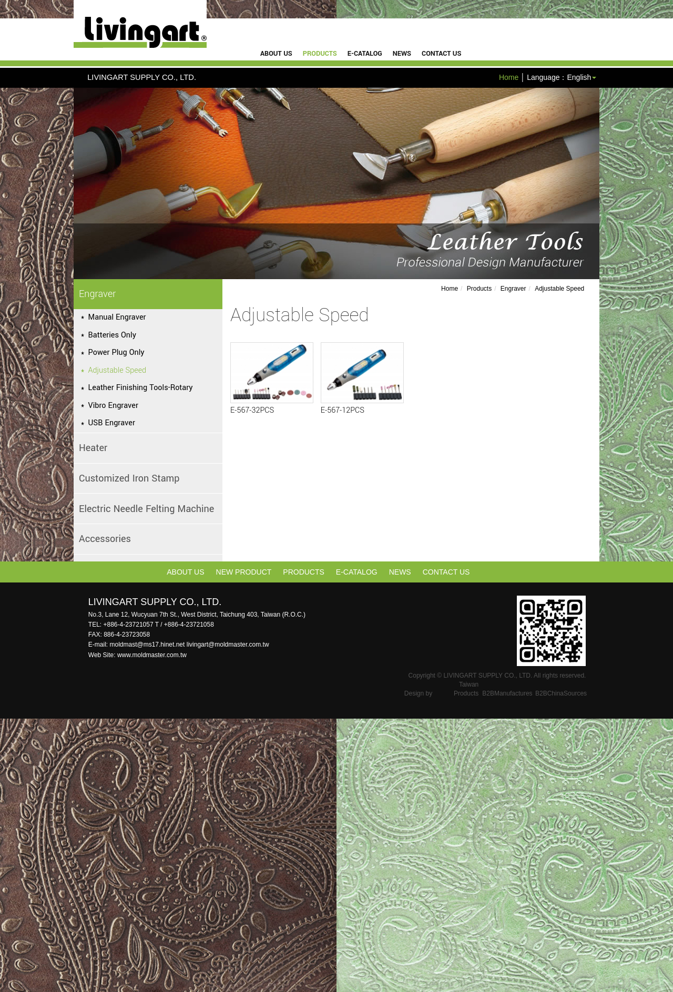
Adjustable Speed (117, 370)
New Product (244, 572)
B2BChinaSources (561, 693)
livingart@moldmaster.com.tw (228, 644)
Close (9, 724)
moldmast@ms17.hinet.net (147, 644)
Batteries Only (112, 335)
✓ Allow (13, 745)
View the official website (85, 818)
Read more (22, 818)
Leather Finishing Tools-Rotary (140, 387)
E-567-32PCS (252, 410)
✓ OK (265, 987)
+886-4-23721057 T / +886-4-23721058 (158, 624)
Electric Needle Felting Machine (146, 509)
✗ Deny (13, 755)
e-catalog (365, 53)
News (402, 53)
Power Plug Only (116, 352)
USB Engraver (111, 422)
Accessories (105, 539)
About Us (276, 53)
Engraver (97, 294)
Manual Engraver (117, 317)
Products (320, 53)
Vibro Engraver (113, 405)
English (579, 77)
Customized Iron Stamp (129, 478)
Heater (93, 448)
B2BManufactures (507, 693)
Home (508, 77)
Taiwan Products (466, 689)
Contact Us (441, 53)
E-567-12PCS (342, 410)
